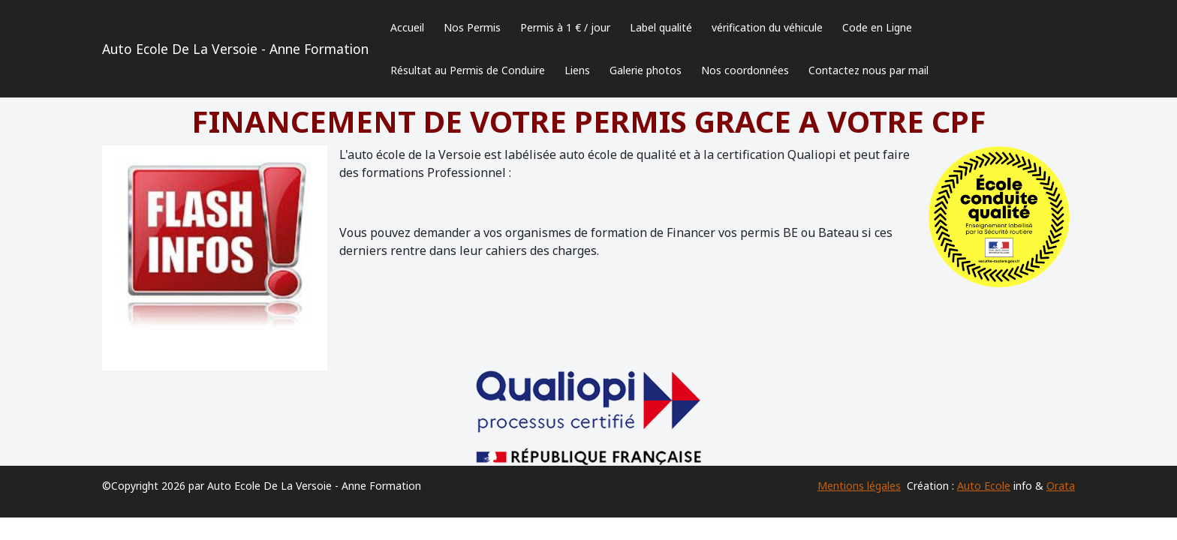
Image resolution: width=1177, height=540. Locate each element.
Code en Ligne (877, 27)
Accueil (407, 27)
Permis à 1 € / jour (565, 27)
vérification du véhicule (767, 27)
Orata (1060, 485)
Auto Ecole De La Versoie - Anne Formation (235, 49)
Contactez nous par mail (868, 70)
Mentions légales (859, 485)
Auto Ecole (983, 485)
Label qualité (661, 27)
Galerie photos (646, 70)
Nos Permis (472, 27)
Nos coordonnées (745, 70)
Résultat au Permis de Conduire (467, 70)
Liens (577, 70)
